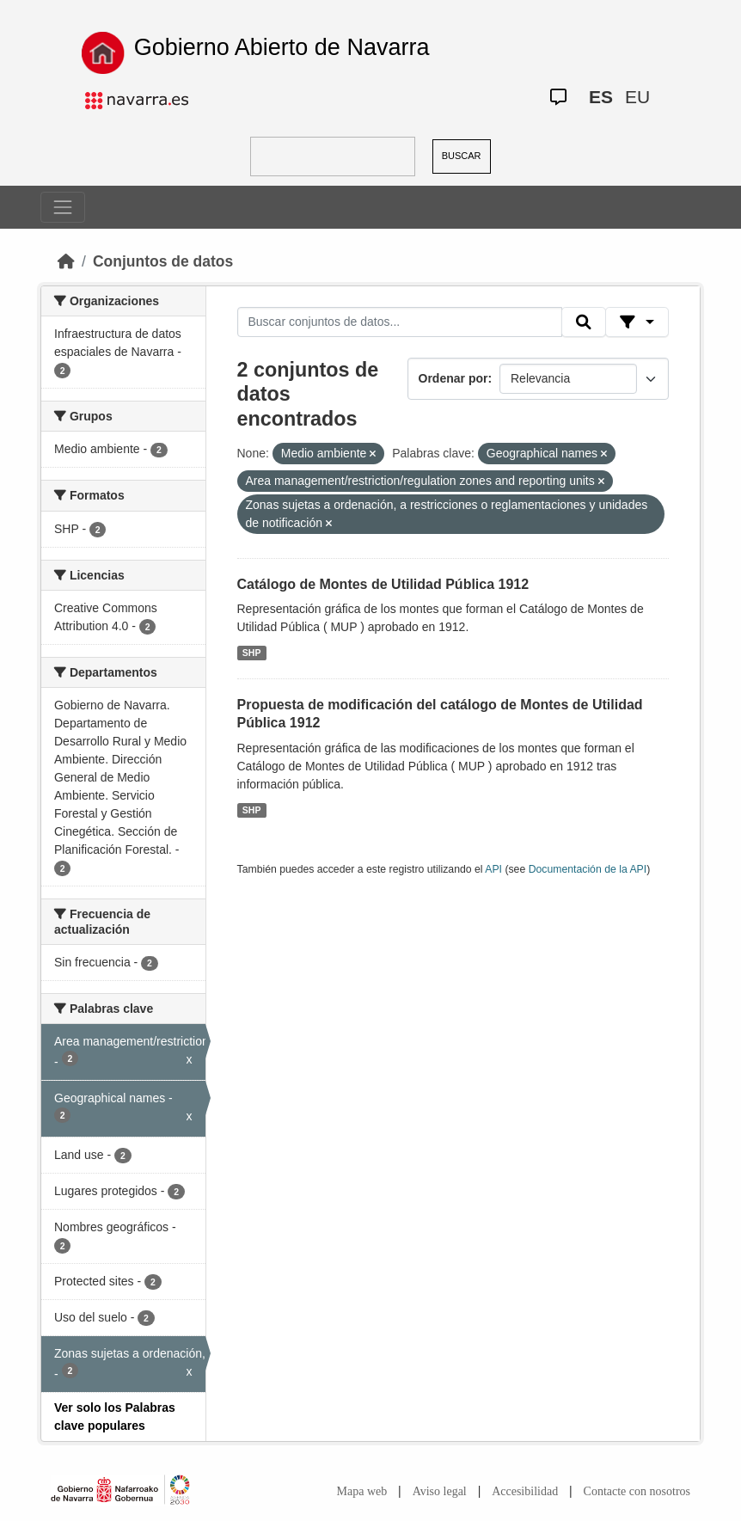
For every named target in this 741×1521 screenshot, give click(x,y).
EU (637, 97)
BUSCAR (461, 155)
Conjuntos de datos (163, 261)
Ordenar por (453, 378)
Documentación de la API (588, 869)
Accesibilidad (525, 1491)
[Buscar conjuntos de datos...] (399, 322)
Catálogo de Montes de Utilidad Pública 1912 (383, 584)
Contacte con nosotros (637, 1491)
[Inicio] (66, 261)
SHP (251, 652)
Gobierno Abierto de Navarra (282, 47)
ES (601, 97)
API (493, 869)
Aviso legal (440, 1491)
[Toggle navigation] (62, 207)
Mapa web (362, 1491)
